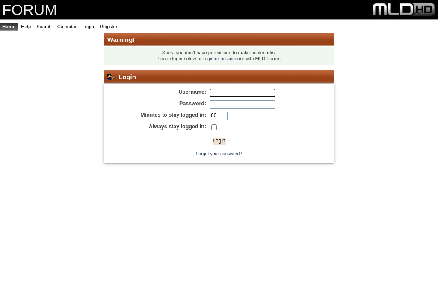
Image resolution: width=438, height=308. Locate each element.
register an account (223, 58)
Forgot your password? (219, 153)
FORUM (29, 9)
